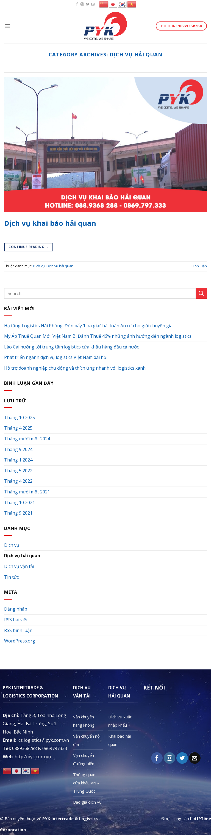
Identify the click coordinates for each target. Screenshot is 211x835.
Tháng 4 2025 (18, 428)
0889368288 (24, 748)
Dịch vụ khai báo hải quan (50, 223)
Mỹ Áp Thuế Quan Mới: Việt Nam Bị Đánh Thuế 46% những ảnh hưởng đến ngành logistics (97, 336)
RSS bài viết (16, 620)
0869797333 (54, 748)
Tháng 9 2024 (18, 449)
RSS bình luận (18, 630)
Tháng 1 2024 (18, 460)
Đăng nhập (15, 609)
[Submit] (201, 293)
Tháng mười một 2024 (27, 439)
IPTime (204, 818)
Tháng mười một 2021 (27, 492)
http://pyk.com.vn (33, 756)
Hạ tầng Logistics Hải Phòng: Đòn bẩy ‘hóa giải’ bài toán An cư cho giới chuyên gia (88, 326)
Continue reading (29, 246)
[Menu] (7, 26)
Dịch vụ (39, 265)
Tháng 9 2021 (18, 513)
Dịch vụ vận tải (19, 566)
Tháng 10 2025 (19, 417)
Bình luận (199, 265)
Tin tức (11, 577)
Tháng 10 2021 (19, 502)
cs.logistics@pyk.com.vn (43, 740)
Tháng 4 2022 (18, 481)
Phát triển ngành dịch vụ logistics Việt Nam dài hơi (55, 357)
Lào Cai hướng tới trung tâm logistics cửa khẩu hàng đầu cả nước (71, 347)
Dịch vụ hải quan (59, 265)
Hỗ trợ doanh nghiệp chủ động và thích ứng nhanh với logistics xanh (75, 368)
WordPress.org (19, 641)
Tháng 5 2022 (18, 471)
